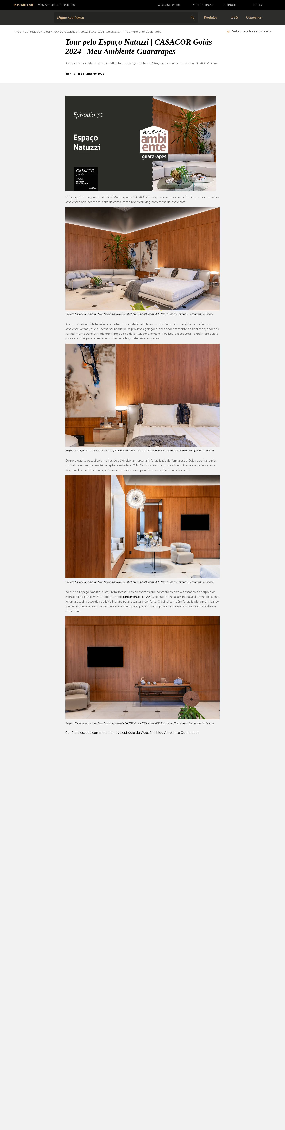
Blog (46, 31)
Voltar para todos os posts (251, 31)
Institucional (23, 5)
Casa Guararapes (165, 5)
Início (17, 31)
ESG (234, 17)
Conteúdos (32, 31)
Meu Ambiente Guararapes (56, 5)
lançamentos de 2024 (138, 597)
